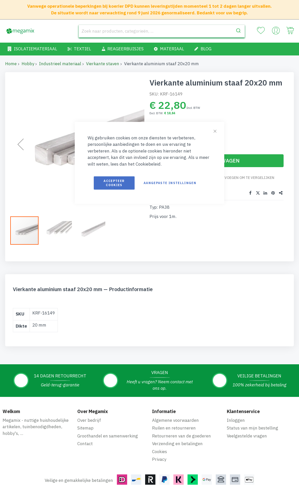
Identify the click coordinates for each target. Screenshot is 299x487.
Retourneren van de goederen (181, 436)
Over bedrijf (89, 420)
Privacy (159, 459)
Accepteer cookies (114, 183)
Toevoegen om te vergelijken (246, 177)
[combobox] (162, 31)
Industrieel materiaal (60, 63)
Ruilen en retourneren (174, 428)
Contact (85, 443)
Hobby (28, 63)
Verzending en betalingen (177, 443)
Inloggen (236, 420)
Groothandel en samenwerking (107, 436)
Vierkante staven (102, 63)
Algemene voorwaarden (175, 420)
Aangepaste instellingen (170, 183)
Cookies (159, 451)
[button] (60, 230)
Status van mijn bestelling (252, 428)
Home (11, 63)
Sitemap (85, 428)
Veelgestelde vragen (247, 436)
